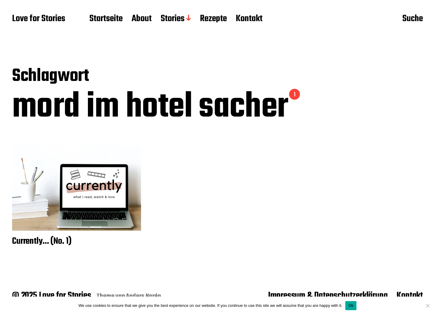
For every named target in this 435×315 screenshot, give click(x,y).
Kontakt (249, 19)
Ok (350, 305)
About (142, 19)
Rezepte (213, 19)
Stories (173, 19)
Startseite (106, 19)
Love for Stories (38, 19)
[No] (427, 306)
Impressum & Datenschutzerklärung (328, 296)
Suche (412, 19)
